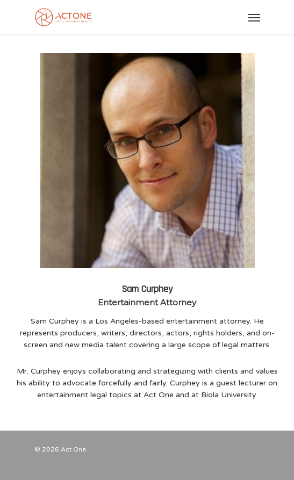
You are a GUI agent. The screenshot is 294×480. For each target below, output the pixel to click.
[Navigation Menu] (254, 17)
